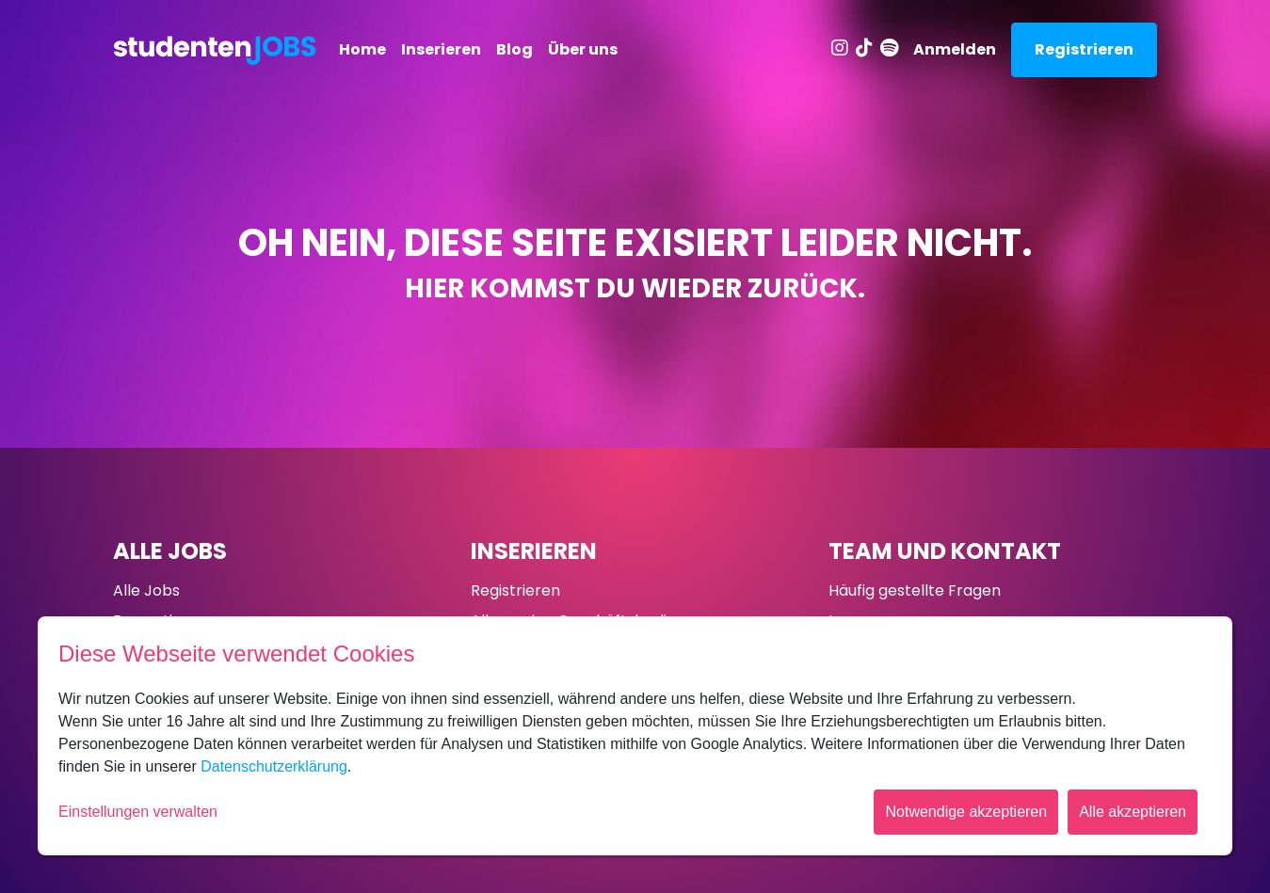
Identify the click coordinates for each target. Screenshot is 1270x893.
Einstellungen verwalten (137, 812)
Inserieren (441, 49)
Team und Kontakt (944, 550)
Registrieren (1084, 49)
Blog (514, 49)
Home (362, 49)
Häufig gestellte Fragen (914, 590)
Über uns (583, 49)
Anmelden (954, 49)
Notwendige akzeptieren (966, 812)
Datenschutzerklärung (274, 766)
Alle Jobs (170, 550)
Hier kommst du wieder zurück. (635, 288)
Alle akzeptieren (1132, 812)
